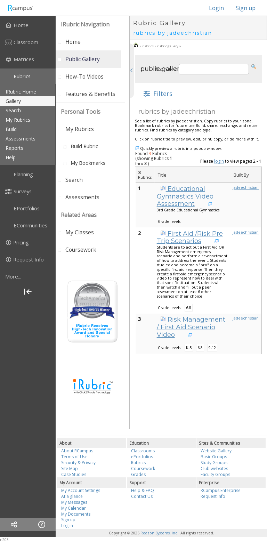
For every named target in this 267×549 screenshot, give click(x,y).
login (219, 161)
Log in (67, 525)
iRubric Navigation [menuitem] (85, 24)
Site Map (69, 468)
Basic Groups (214, 457)
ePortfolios (142, 457)
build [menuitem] (11, 129)
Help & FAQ (142, 490)
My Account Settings (80, 490)
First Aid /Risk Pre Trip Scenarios (190, 237)
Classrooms (143, 451)
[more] (28, 276)
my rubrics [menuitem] (18, 119)
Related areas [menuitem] (79, 215)
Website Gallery (216, 451)
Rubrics (138, 463)
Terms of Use (74, 457)
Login (213, 8)
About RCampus (77, 451)
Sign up (246, 8)
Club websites (214, 468)
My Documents (75, 514)
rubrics (148, 46)
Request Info (213, 496)
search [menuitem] (13, 110)
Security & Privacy (78, 463)
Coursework (143, 468)
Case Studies (73, 474)
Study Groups (214, 463)
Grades (138, 474)
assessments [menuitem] (20, 138)
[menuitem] (28, 25)
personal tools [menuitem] (80, 111)
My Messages (74, 502)
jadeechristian (246, 187)
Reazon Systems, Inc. (159, 533)
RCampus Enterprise (221, 490)
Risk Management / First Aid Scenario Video (191, 327)
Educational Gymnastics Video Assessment (185, 196)
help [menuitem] (11, 157)
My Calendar (73, 508)
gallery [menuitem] (13, 101)
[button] (254, 66)
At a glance (72, 496)
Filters (157, 93)
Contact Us (142, 496)
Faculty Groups (215, 474)
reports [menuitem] (14, 148)
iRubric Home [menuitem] (21, 91)
